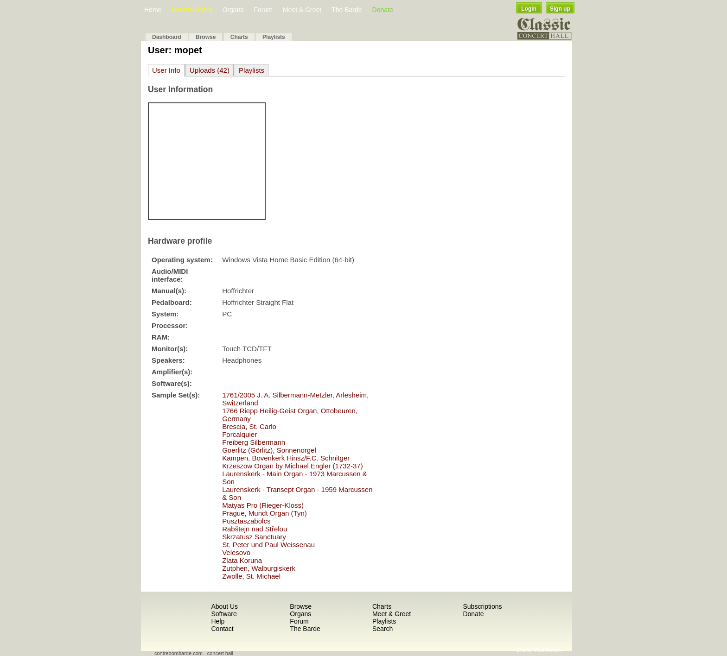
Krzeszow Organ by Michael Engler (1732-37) (292, 466)
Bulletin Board (192, 9)
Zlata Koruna (242, 560)
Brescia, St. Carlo (249, 426)
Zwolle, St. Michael (251, 576)
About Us (224, 606)
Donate (382, 9)
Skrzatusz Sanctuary (254, 537)
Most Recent (547, 650)
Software (223, 614)
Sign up (560, 9)
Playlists (273, 37)
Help (217, 621)
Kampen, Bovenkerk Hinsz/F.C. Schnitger (286, 458)
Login (528, 9)
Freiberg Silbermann (253, 442)
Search (382, 628)
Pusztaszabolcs (246, 521)
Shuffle (524, 650)
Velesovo (236, 552)
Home (152, 9)
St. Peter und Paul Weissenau (268, 545)
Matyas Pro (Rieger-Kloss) (263, 505)
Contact (222, 628)
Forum (263, 9)
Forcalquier (239, 434)
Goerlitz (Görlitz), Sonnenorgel (269, 450)
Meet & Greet (302, 9)
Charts (239, 37)
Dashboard (166, 37)
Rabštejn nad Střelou (254, 529)
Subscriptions (482, 606)
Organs (233, 9)
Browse (206, 37)
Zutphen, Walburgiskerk (258, 568)
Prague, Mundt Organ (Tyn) (264, 513)
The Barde (347, 9)
